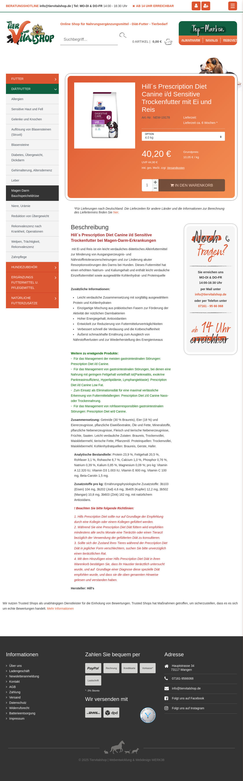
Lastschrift (93, 680)
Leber (15, 180)
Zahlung (14, 692)
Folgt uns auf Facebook (184, 698)
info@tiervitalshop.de (210, 294)
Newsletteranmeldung (24, 676)
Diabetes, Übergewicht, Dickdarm (27, 157)
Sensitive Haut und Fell (27, 109)
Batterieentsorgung (22, 713)
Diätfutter (21, 89)
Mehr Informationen (60, 608)
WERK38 (158, 760)
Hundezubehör (24, 267)
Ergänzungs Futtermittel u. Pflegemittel (24, 282)
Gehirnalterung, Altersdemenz (31, 170)
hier (115, 212)
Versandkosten (175, 167)
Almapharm (190, 40)
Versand (14, 697)
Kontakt (14, 681)
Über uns (15, 665)
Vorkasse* (147, 668)
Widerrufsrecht (19, 708)
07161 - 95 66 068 (210, 306)
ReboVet (230, 40)
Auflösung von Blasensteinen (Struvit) (31, 132)
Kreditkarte (129, 668)
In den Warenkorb (191, 185)
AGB (12, 687)
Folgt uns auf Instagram (184, 708)
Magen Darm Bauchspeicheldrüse (25, 193)
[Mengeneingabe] (147, 185)
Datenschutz (17, 702)
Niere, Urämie (20, 206)
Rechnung (111, 668)
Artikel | (152, 41)
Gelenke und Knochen (26, 119)
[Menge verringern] (155, 188)
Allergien (17, 99)
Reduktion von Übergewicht (30, 216)
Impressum (16, 718)
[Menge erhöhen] (155, 182)
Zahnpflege (19, 257)
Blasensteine (20, 145)
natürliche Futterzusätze (24, 300)
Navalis (212, 40)
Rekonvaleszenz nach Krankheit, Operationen (27, 228)
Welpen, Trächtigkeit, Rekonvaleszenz (25, 244)
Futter (17, 79)
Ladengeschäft (19, 671)
